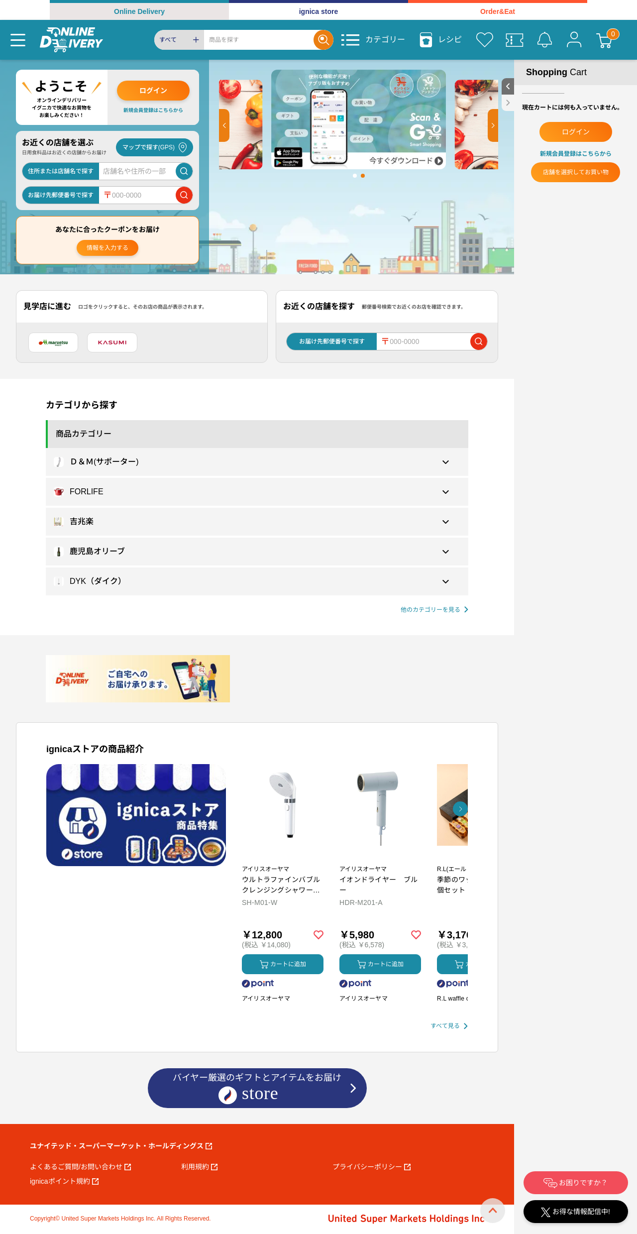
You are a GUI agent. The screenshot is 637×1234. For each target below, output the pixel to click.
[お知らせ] (544, 40)
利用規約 (199, 1167)
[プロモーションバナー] (136, 815)
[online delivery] (71, 39)
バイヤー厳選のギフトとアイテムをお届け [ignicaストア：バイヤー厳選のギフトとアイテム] (257, 1089)
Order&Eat (497, 11)
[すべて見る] (449, 1026)
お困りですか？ (575, 1183)
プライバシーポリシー (371, 1167)
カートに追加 (283, 964)
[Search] (259, 40)
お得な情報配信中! (575, 1212)
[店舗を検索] (184, 171)
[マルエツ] (53, 342)
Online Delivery (139, 11)
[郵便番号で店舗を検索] (184, 195)
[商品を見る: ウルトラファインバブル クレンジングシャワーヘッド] (282, 857)
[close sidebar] (508, 103)
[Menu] (18, 40)
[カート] (604, 40)
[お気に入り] (485, 40)
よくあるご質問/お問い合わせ (80, 1167)
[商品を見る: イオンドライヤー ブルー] (380, 857)
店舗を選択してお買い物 (576, 172)
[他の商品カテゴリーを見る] (434, 610)
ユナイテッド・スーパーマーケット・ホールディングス (121, 1146)
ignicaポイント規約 (64, 1181)
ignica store (318, 11)
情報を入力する (107, 247)
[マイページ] (574, 40)
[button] (224, 125)
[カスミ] (112, 342)
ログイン (153, 91)
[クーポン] (515, 40)
